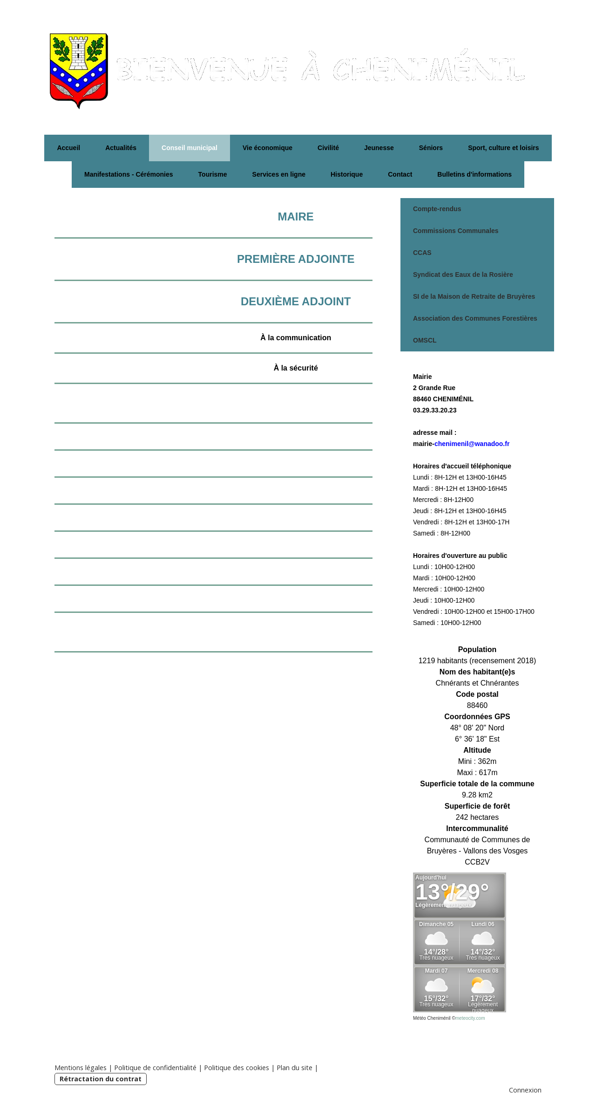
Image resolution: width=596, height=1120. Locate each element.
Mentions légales (80, 1067)
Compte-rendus (437, 209)
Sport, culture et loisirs (503, 147)
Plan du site (294, 1067)
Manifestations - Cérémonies (128, 174)
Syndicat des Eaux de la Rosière (463, 274)
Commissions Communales (456, 230)
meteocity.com (470, 1018)
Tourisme (212, 174)
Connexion (525, 1090)
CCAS (422, 252)
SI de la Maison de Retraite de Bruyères (474, 296)
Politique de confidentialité (155, 1067)
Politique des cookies (236, 1067)
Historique (347, 174)
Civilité (328, 147)
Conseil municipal (189, 147)
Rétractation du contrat (101, 1078)
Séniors (431, 147)
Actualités (120, 147)
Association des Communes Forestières (475, 318)
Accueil (68, 147)
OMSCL (425, 340)
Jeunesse (379, 147)
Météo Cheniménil (432, 1018)
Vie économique (267, 147)
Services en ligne (278, 174)
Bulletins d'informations (474, 174)
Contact (400, 174)
